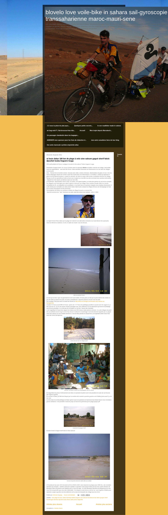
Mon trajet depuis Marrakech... (101, 130)
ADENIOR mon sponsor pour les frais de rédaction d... (66, 140)
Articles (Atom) (58, 508)
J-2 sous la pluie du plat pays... (58, 126)
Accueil (82, 130)
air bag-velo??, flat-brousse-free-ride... (61, 130)
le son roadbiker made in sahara (109, 126)
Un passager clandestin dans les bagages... (63, 135)
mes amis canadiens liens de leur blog (105, 140)
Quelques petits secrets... (83, 126)
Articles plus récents (54, 504)
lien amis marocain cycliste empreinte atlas (63, 145)
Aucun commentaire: (70, 495)
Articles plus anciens (104, 504)
